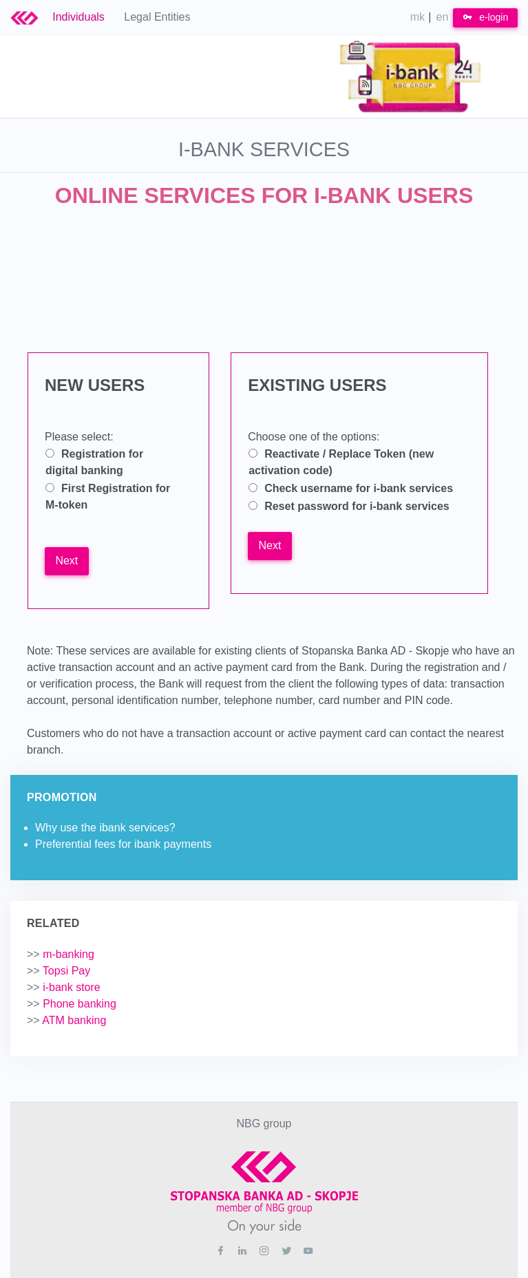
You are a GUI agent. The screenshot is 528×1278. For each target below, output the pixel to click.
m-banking (60, 954)
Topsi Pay (58, 971)
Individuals (78, 17)
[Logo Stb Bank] (31, 17)
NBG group (263, 1123)
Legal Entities (157, 17)
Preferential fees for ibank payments (123, 844)
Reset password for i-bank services (357, 506)
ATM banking (66, 1020)
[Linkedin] (242, 1250)
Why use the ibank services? (105, 827)
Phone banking (71, 1004)
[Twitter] (286, 1250)
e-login (485, 17)
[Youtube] (308, 1250)
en (442, 17)
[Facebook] (220, 1250)
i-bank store (64, 987)
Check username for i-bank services (358, 488)
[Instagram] (264, 1250)
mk (417, 17)
